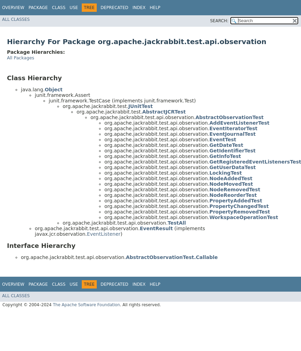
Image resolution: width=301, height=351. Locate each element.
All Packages (20, 57)
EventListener (103, 234)
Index (139, 7)
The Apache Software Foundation (86, 304)
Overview (13, 7)
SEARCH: (219, 20)
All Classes (16, 19)
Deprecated (114, 7)
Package (38, 7)
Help (155, 7)
